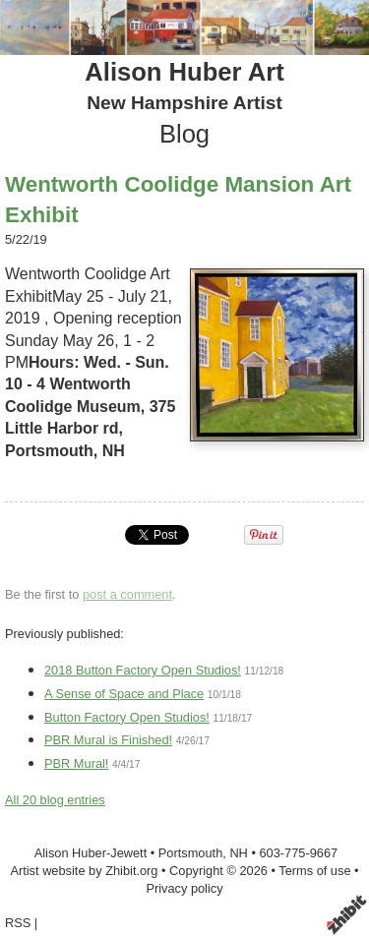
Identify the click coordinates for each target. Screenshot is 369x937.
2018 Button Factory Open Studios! (142, 670)
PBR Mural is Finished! (108, 739)
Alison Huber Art (184, 72)
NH (238, 853)
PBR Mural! (76, 763)
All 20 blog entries (55, 799)
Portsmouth (190, 853)
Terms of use (314, 870)
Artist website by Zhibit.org (83, 870)
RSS (18, 922)
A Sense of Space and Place (124, 693)
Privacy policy (184, 888)
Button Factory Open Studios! (127, 717)
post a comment (127, 594)
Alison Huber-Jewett (91, 853)
